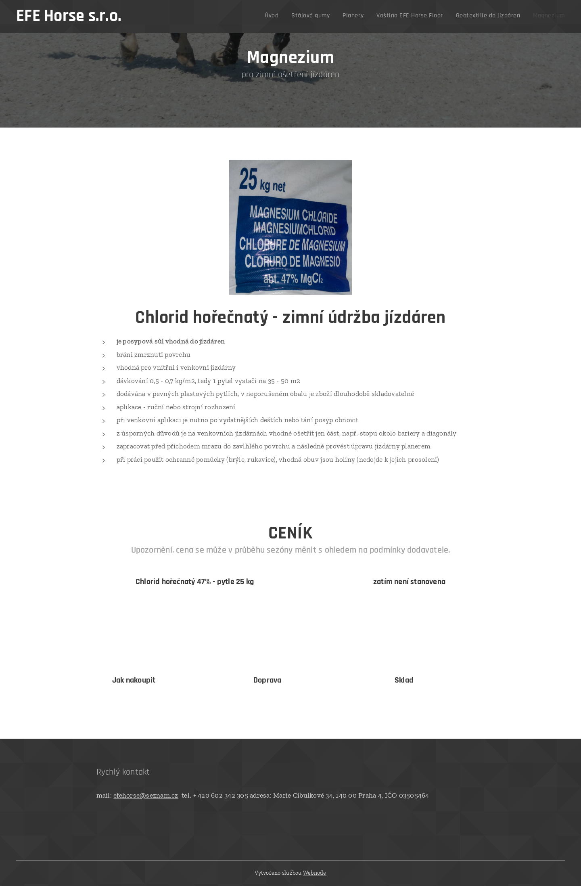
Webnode (314, 872)
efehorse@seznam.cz (145, 795)
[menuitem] (494, 16)
